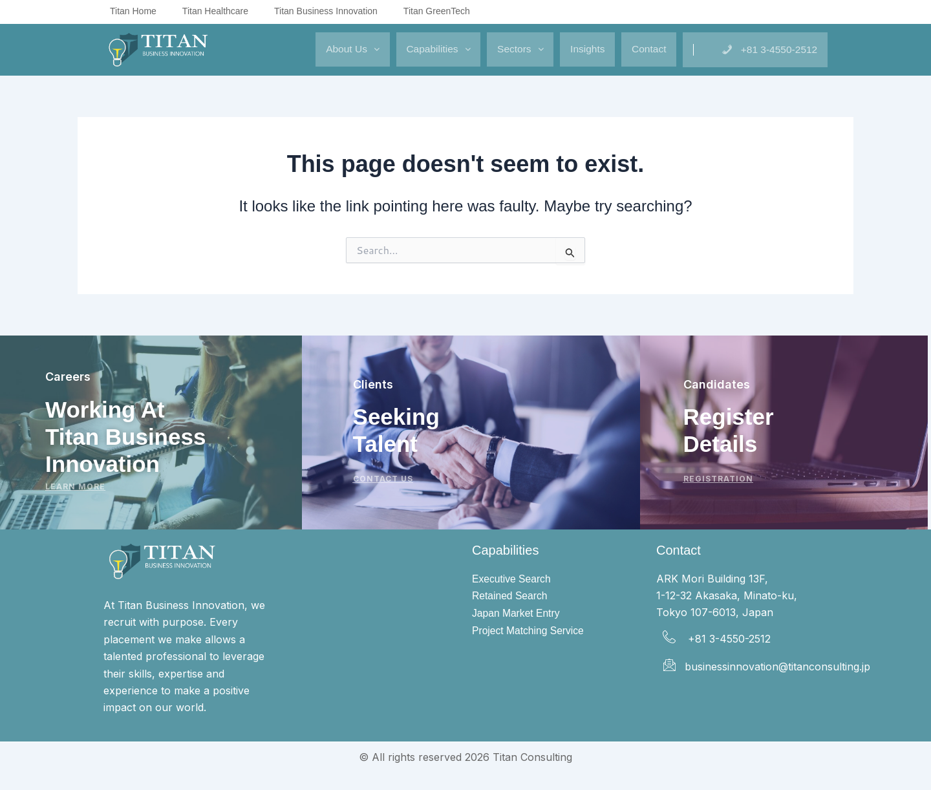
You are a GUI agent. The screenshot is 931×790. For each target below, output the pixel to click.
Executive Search (512, 578)
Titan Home (133, 11)
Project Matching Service (529, 631)
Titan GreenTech (436, 11)
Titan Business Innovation (326, 11)
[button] (313, 49)
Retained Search (510, 596)
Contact (636, 48)
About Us (313, 48)
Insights (568, 48)
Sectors (495, 48)
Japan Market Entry (517, 613)
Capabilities (406, 48)
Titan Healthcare (215, 11)
